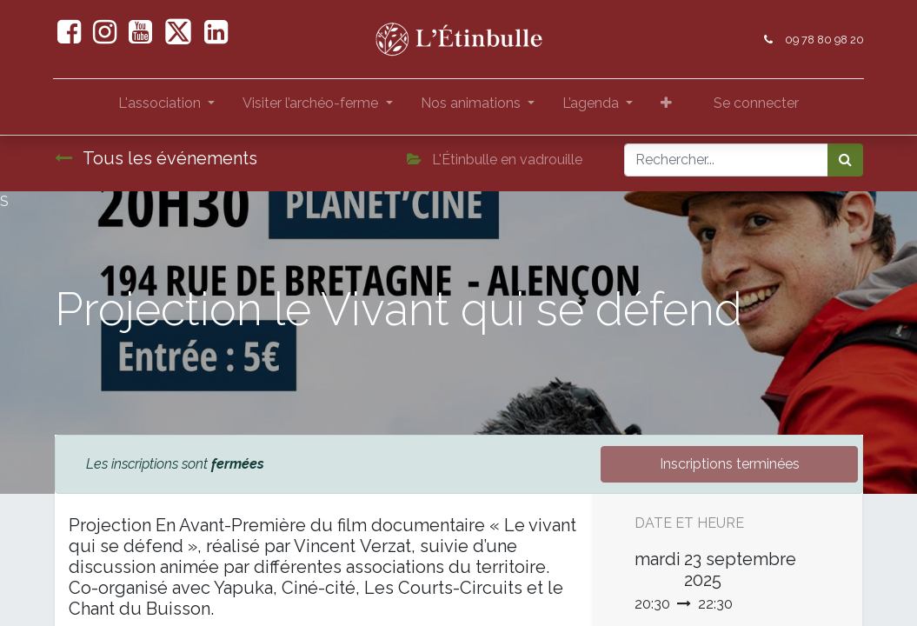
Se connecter (756, 103)
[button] (666, 107)
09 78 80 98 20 (823, 39)
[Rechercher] (845, 159)
